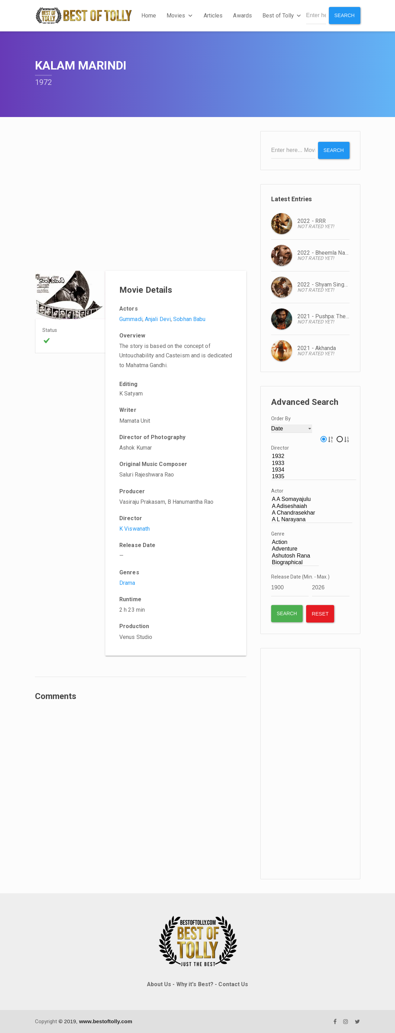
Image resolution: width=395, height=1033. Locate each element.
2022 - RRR (311, 220)
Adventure (295, 549)
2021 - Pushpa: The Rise (327, 316)
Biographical (295, 562)
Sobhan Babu (189, 319)
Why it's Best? (194, 984)
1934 (313, 469)
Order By (281, 418)
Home (148, 15)
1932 (313, 456)
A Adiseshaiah (311, 506)
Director (280, 447)
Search (344, 15)
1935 (313, 476)
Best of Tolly (282, 15)
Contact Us (233, 984)
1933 (313, 463)
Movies (180, 15)
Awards (242, 15)
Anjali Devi (158, 319)
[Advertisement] (310, 763)
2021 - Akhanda (316, 347)
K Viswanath (134, 528)
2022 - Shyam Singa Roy (327, 284)
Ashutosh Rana (295, 555)
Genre (278, 533)
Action (295, 542)
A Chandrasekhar (311, 512)
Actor (277, 490)
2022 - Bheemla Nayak (325, 252)
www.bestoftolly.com (105, 1021)
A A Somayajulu (311, 499)
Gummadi (130, 319)
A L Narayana (311, 519)
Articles (213, 15)
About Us (159, 984)
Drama (127, 583)
